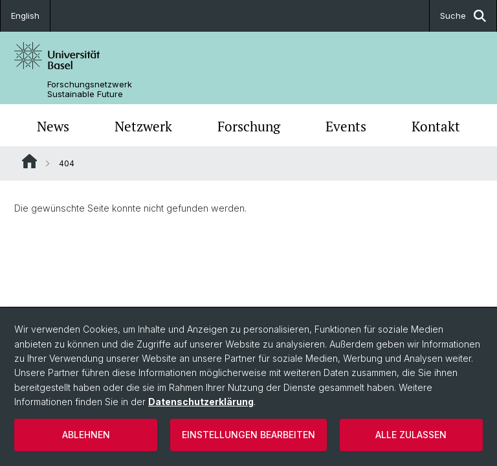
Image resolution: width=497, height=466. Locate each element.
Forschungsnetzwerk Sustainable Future (89, 89)
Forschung (248, 126)
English (25, 15)
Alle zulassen (411, 434)
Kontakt (436, 126)
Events (346, 126)
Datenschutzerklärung (201, 401)
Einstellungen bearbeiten (248, 434)
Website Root (29, 161)
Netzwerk (143, 126)
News (53, 126)
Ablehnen (86, 434)
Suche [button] (463, 16)
